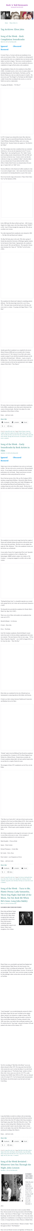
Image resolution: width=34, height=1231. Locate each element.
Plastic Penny (4, 1153)
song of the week (8, 431)
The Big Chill (11, 436)
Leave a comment (4, 438)
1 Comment (15, 1155)
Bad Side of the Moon (23, 1150)
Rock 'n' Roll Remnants (17, 5)
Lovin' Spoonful (16, 879)
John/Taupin (12, 1152)
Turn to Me (10, 1155)
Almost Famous (22, 431)
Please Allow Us (13, 23)
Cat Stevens (21, 877)
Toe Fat (5, 1155)
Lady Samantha (19, 1152)
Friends (10, 879)
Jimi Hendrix (25, 434)
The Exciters (17, 436)
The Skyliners (23, 436)
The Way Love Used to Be (24, 880)
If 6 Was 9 (10, 434)
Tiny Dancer (29, 436)
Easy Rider (16, 433)
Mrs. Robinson (23, 879)
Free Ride (5, 434)
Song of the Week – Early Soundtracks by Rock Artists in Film (15, 447)
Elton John (5, 879)
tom (14, 431)
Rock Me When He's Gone (13, 1153)
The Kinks (15, 880)
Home (6, 23)
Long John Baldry (27, 1152)
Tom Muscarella (12, 42)
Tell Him (5, 436)
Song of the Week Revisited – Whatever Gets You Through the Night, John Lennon (16, 1164)
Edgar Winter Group (23, 433)
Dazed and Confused (9, 433)
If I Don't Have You (17, 434)
